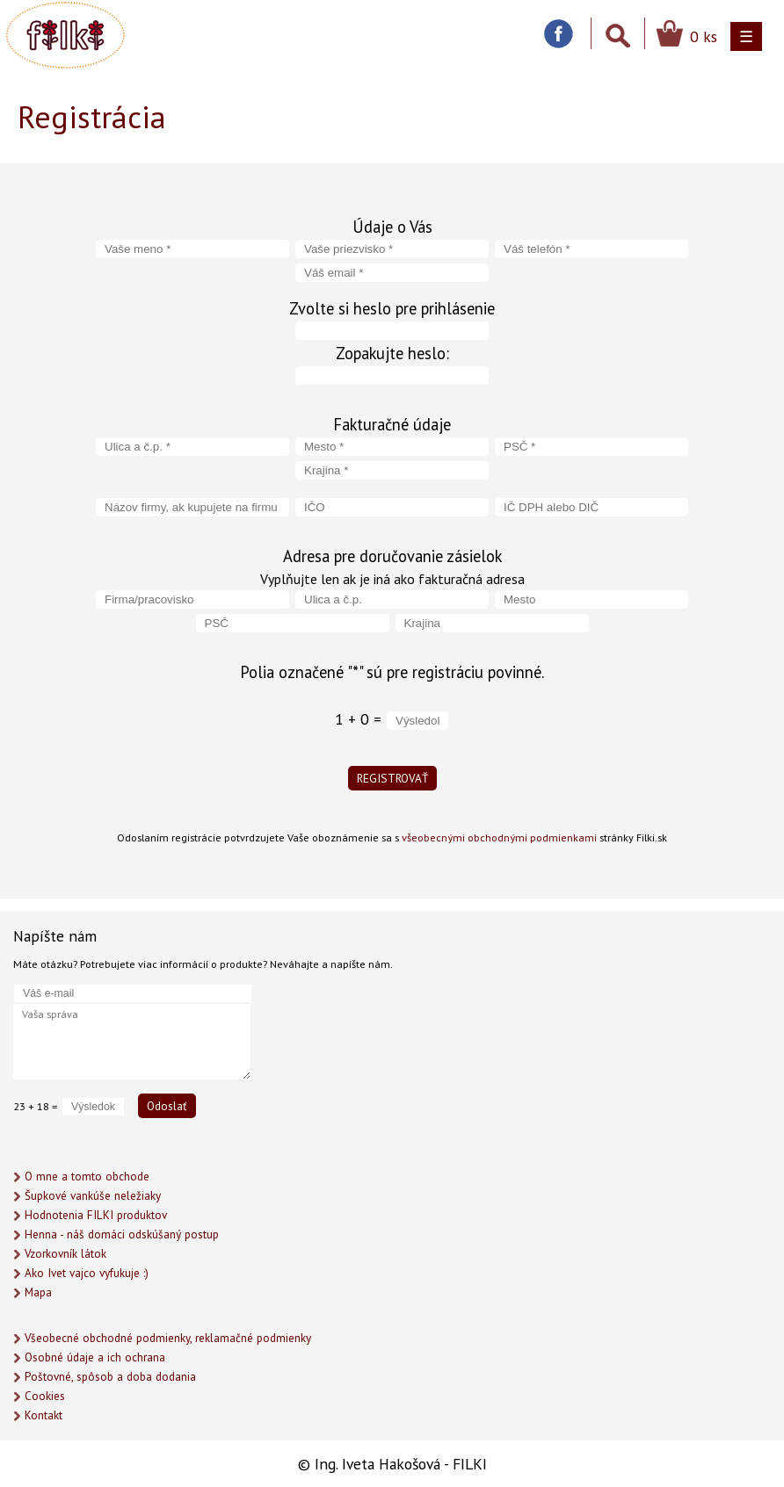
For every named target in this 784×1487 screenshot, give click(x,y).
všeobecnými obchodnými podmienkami (499, 837)
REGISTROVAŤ (392, 778)
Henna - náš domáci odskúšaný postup (122, 1234)
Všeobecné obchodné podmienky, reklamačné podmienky (168, 1338)
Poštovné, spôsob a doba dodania (110, 1376)
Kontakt (43, 1415)
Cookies (45, 1396)
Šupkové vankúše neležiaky (93, 1195)
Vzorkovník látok (65, 1253)
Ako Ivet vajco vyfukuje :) (87, 1273)
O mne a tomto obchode (87, 1176)
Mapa (38, 1292)
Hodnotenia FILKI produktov (96, 1215)
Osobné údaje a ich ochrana (95, 1357)
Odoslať (167, 1106)
